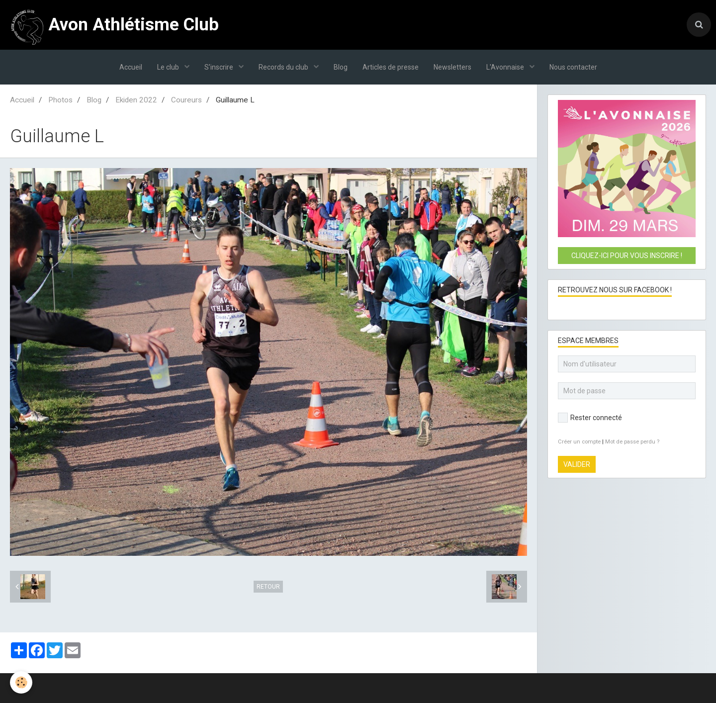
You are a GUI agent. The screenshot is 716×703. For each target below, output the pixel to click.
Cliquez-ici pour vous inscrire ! (626, 256)
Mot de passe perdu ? (632, 442)
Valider (576, 464)
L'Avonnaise (506, 67)
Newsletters (452, 67)
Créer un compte (579, 442)
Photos (60, 99)
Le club (168, 67)
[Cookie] (21, 682)
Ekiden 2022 (136, 99)
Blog (341, 67)
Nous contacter (573, 67)
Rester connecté (590, 418)
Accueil (130, 67)
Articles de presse (390, 67)
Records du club (284, 67)
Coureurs (186, 99)
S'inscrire (219, 67)
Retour (268, 586)
